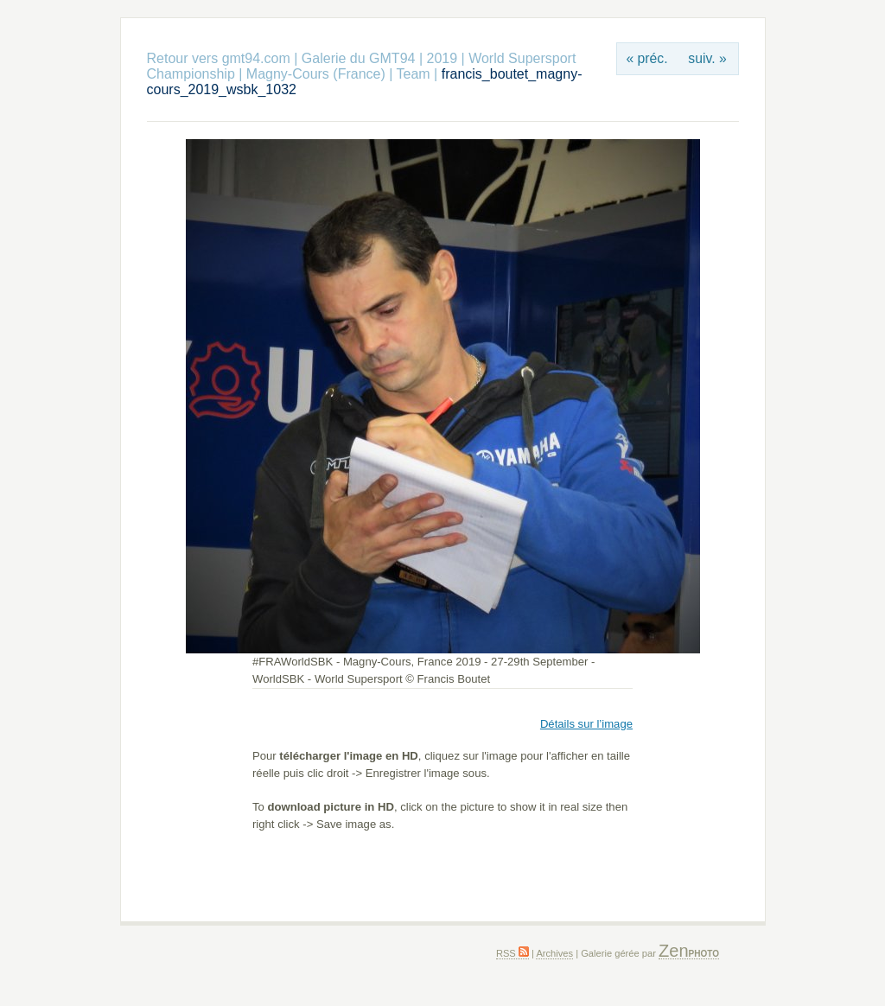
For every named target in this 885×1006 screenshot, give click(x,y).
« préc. (646, 58)
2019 (441, 58)
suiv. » (707, 58)
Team (413, 74)
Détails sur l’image (586, 723)
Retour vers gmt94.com (218, 58)
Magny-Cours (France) (315, 74)
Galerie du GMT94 (359, 58)
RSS (512, 953)
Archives (554, 953)
